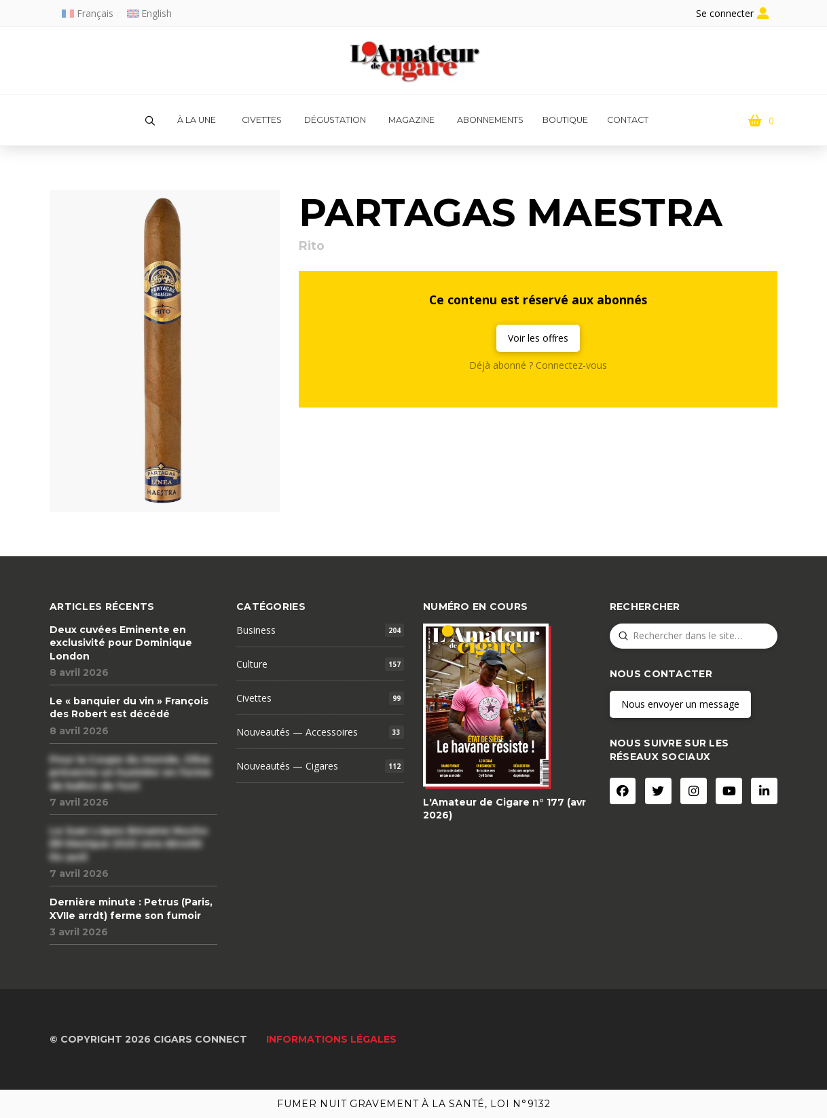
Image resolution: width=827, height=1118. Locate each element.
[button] (150, 121)
